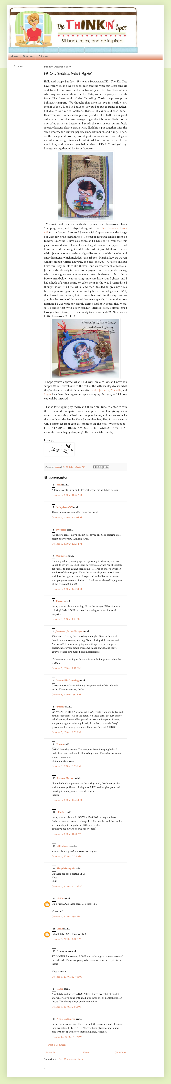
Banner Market (65, 778)
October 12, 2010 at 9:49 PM (67, 1037)
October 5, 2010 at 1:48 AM (66, 939)
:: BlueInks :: (63, 846)
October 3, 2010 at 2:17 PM (66, 668)
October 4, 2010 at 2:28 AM (66, 856)
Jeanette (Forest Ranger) (70, 631)
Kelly (95, 390)
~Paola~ (61, 812)
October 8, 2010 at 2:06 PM (66, 1007)
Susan (47, 394)
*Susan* (60, 707)
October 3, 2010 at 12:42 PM (67, 589)
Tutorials (43, 56)
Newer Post (51, 1052)
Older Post (120, 1052)
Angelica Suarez (66, 1019)
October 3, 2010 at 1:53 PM (66, 619)
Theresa (60, 601)
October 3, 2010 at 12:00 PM (67, 517)
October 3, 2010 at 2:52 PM (66, 694)
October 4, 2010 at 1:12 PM (66, 916)
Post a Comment (57, 1045)
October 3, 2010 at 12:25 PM (67, 544)
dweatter (61, 530)
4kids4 (61, 898)
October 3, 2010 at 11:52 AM (67, 495)
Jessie (59, 484)
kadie (60, 989)
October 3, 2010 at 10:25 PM (67, 800)
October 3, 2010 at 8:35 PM (66, 732)
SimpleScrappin (66, 868)
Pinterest (28, 56)
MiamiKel (62, 556)
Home (14, 56)
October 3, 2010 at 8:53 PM (66, 766)
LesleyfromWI (64, 507)
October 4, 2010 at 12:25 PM (67, 886)
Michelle (115, 390)
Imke (60, 929)
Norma (60, 744)
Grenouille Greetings (68, 680)
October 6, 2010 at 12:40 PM (67, 977)
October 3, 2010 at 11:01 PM (66, 834)
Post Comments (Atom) (71, 1059)
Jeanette (104, 390)
